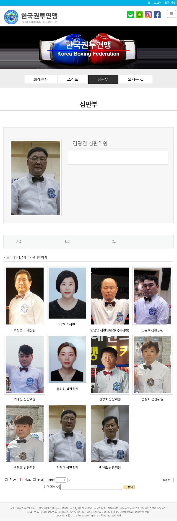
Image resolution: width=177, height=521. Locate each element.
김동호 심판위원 (152, 330)
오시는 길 (136, 79)
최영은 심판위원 (25, 399)
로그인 (158, 2)
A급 (18, 241)
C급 (114, 241)
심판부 (103, 79)
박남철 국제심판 (25, 330)
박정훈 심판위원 (25, 467)
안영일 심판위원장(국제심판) (109, 330)
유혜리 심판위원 (67, 389)
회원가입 (170, 2)
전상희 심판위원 (152, 399)
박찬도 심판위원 (110, 467)
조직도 (72, 79)
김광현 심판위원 (67, 467)
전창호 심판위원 (110, 399)
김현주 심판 (67, 324)
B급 (67, 241)
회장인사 (40, 79)
